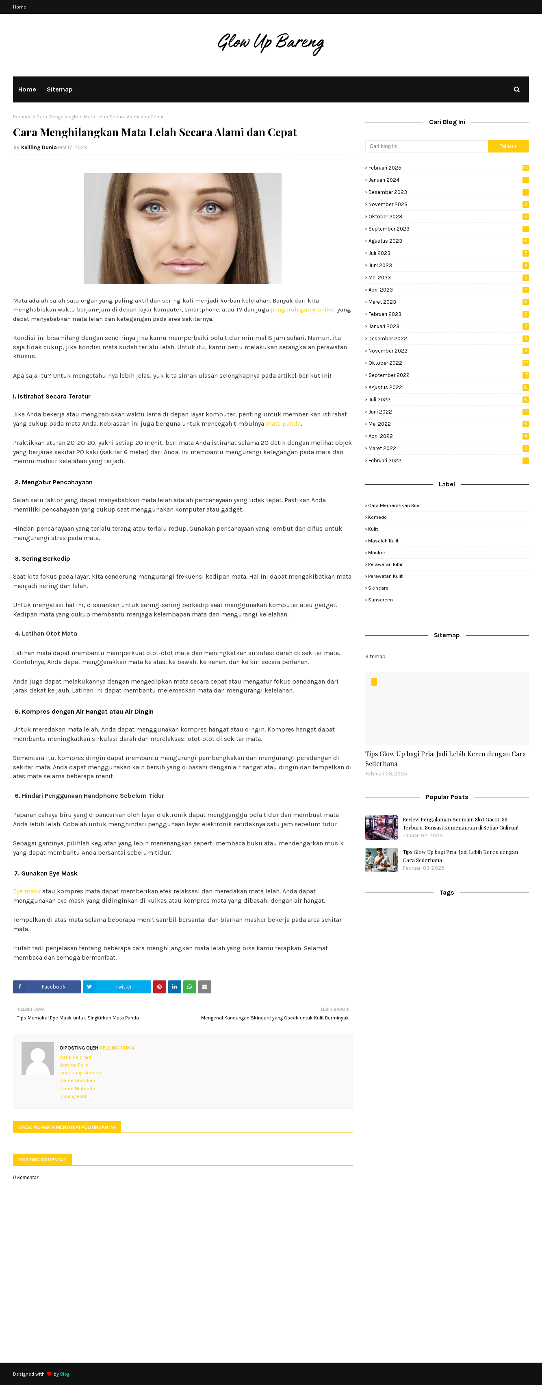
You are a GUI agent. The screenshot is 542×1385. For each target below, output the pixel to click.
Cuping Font (73, 1096)
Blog (64, 1374)
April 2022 (449, 436)
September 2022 (449, 375)
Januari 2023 (449, 326)
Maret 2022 (449, 448)
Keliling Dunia (39, 147)
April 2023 (449, 290)
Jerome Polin (74, 1065)
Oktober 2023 (449, 216)
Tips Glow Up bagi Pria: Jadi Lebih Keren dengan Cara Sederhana (445, 758)
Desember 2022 (449, 338)
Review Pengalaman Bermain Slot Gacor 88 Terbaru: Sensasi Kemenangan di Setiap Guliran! (460, 823)
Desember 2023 (449, 192)
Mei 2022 (449, 424)
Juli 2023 (449, 253)
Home (19, 7)
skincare (378, 588)
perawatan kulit (385, 576)
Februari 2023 (449, 314)
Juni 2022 (449, 412)
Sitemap (375, 656)
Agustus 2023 (449, 241)
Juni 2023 (449, 265)
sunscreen (380, 600)
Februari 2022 (449, 460)
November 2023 (449, 204)
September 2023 (449, 229)
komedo (377, 517)
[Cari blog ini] (426, 146)
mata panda (283, 423)
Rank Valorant (75, 1057)
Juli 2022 (449, 399)
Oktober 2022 (449, 363)
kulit (373, 529)
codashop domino (80, 1073)
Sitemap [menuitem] (60, 89)
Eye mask (27, 891)
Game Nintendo (77, 1088)
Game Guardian (77, 1080)
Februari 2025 (449, 168)
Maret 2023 (449, 302)
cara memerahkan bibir (394, 505)
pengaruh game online (303, 309)
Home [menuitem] (27, 89)
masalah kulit (383, 541)
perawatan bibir (385, 564)
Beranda (22, 117)
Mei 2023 (449, 277)
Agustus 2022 (449, 387)
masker (376, 552)
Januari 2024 (449, 180)
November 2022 (449, 351)
